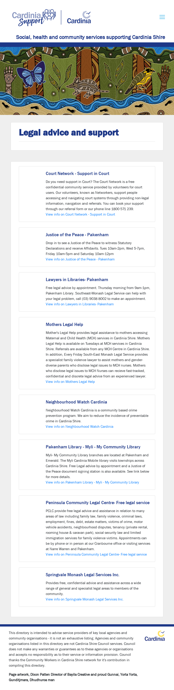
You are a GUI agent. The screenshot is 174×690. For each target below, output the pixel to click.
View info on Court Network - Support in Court (80, 214)
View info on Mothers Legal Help (70, 381)
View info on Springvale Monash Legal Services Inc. (84, 599)
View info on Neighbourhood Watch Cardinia (79, 426)
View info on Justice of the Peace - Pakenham (80, 259)
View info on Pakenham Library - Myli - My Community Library (92, 482)
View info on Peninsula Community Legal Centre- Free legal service (96, 554)
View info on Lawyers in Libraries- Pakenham (80, 304)
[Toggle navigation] (162, 17)
